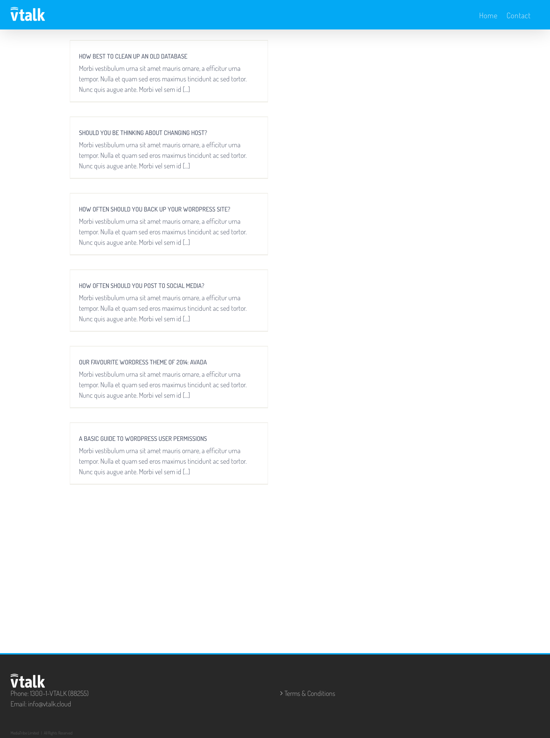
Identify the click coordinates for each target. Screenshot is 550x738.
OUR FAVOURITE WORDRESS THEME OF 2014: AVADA (143, 362)
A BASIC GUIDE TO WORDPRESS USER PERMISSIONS (143, 438)
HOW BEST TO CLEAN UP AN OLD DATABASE (133, 56)
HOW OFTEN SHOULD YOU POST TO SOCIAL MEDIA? (141, 285)
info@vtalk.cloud (49, 703)
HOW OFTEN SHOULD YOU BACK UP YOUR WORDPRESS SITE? (154, 209)
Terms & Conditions (309, 693)
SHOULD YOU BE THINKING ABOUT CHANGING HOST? (143, 132)
